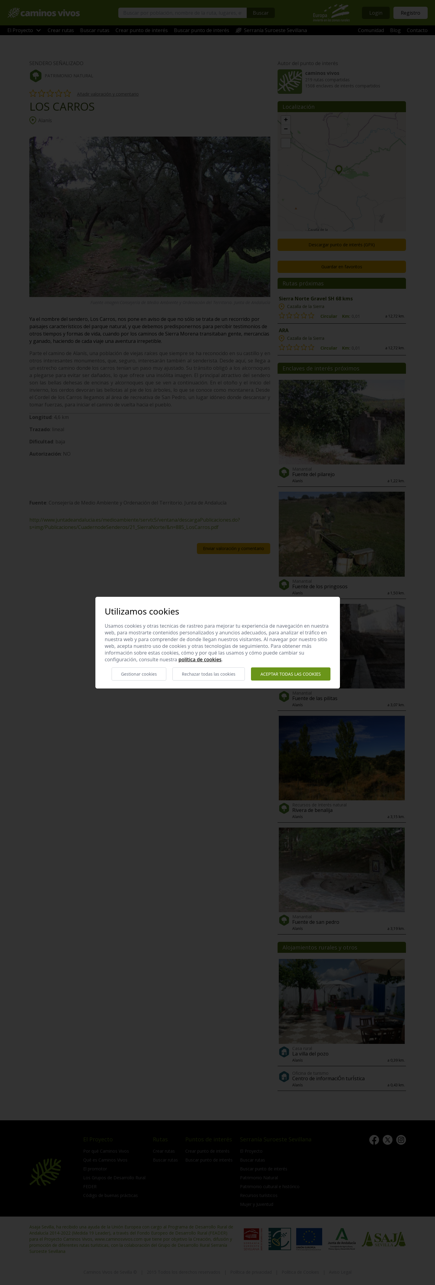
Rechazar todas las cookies (208, 674)
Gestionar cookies (139, 674)
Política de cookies (200, 659)
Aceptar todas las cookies (290, 674)
